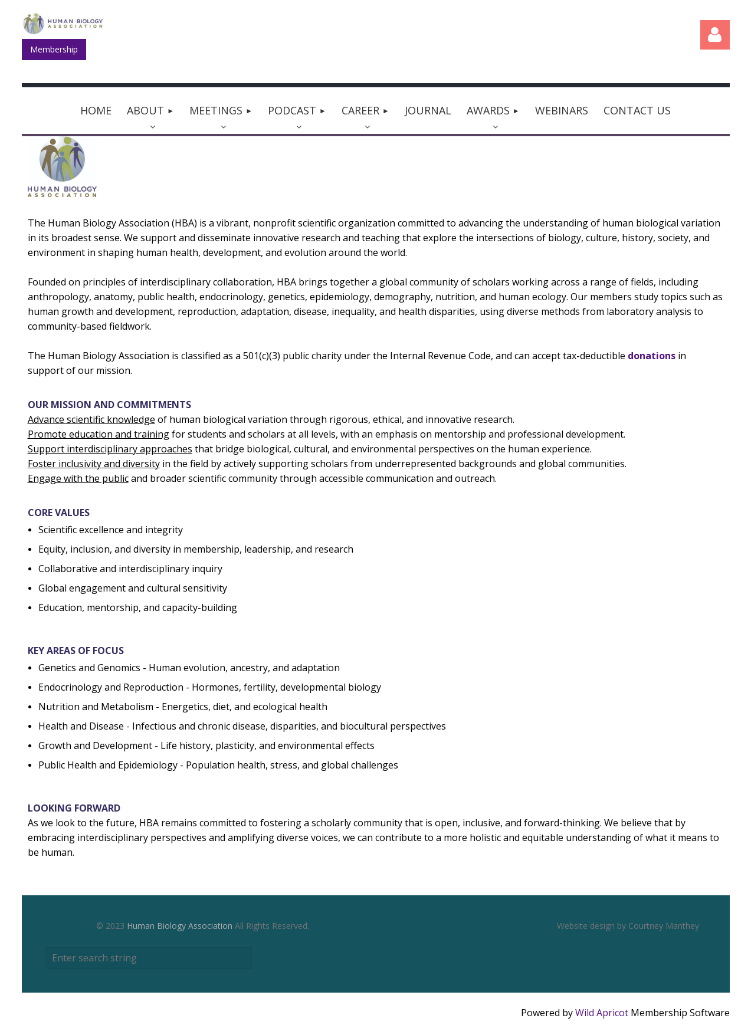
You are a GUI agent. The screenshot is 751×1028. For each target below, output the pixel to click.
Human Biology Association (179, 925)
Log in (715, 35)
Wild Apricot (601, 1012)
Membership (54, 49)
